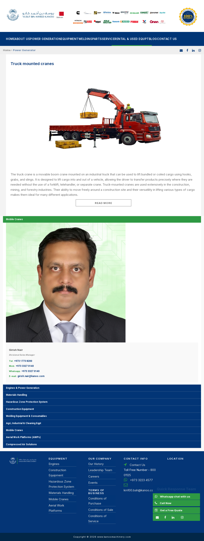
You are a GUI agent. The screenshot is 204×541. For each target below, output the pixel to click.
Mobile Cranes (14, 219)
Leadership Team (100, 470)
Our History (96, 464)
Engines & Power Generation (22, 388)
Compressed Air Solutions (21, 444)
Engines (54, 464)
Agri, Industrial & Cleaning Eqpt (23, 423)
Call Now (165, 503)
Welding (85, 39)
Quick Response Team (176, 489)
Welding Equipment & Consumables (26, 416)
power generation (45, 39)
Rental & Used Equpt (132, 39)
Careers (93, 476)
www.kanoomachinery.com (114, 536)
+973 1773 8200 (23, 361)
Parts (97, 39)
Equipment (69, 39)
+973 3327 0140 (25, 366)
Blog (153, 39)
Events (93, 483)
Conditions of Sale (100, 510)
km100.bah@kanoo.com (140, 490)
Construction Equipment (20, 409)
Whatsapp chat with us (175, 496)
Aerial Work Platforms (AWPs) (23, 437)
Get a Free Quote (171, 510)
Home (10, 39)
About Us (22, 39)
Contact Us (167, 39)
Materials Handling (16, 395)
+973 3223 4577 (141, 480)
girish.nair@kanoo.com (31, 376)
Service (108, 39)
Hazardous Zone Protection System (26, 402)
